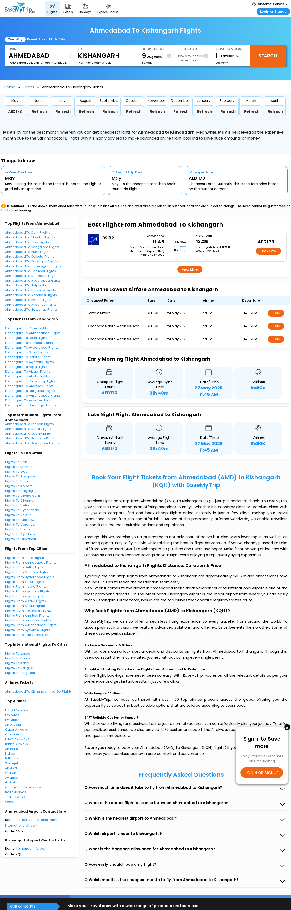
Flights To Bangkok (20, 668)
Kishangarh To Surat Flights (26, 352)
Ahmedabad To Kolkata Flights (29, 256)
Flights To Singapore (21, 672)
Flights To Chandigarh (22, 495)
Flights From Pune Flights (24, 557)
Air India (11, 748)
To (80, 49)
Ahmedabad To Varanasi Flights (31, 295)
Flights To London (18, 653)
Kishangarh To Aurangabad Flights (33, 395)
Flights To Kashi (17, 663)
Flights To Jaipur (18, 515)
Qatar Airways (16, 729)
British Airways (16, 744)
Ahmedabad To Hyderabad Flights (33, 280)
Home (9, 86)
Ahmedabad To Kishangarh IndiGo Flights (38, 691)
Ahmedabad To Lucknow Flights (30, 290)
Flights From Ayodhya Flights (27, 630)
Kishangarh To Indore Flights (28, 357)
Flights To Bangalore (21, 476)
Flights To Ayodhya (20, 534)
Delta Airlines (15, 792)
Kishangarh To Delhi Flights (26, 338)
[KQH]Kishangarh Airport (94, 62)
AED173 (15, 111)
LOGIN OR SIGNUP (262, 772)
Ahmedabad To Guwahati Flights (31, 309)
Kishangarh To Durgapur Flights (30, 390)
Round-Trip (36, 39)
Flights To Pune (17, 481)
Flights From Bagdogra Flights (28, 634)
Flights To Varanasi (20, 524)
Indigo (10, 753)
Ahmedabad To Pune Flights (28, 251)
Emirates (12, 715)
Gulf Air (10, 772)
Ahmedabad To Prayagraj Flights (31, 261)
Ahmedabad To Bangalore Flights (32, 247)
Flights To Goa (16, 471)
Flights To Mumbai (19, 467)
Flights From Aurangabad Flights (31, 625)
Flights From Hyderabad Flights (29, 577)
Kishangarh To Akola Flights (27, 376)
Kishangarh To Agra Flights (26, 366)
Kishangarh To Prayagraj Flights (30, 381)
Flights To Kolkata (19, 486)
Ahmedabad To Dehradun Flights (31, 276)
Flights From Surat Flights (24, 581)
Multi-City (57, 39)
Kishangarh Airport (31, 848)
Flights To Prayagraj (21, 491)
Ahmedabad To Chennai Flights (30, 271)
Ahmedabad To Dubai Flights (28, 428)
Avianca (11, 777)
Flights (28, 86)
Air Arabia (13, 724)
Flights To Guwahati (20, 539)
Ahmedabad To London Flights (29, 424)
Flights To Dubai (17, 658)
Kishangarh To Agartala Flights (29, 362)
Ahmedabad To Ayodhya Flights (31, 304)
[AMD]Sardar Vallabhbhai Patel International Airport (38, 62)
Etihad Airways (17, 710)
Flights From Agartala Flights (27, 591)
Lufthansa (12, 758)
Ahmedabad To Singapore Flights (32, 443)
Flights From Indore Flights (25, 586)
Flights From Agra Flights (24, 596)
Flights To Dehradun (21, 505)
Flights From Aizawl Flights (25, 601)
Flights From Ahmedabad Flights (31, 562)
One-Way (15, 39)
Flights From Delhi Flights (24, 567)
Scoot (9, 801)
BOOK (276, 313)
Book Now (268, 251)
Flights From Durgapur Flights (28, 620)
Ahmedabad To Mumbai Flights (30, 237)
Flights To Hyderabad (22, 510)
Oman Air (12, 734)
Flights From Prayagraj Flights (28, 610)
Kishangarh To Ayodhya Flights (29, 400)
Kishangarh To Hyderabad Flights (31, 347)
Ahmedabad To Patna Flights (28, 300)
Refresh (39, 111)
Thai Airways (15, 797)
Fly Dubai (12, 720)
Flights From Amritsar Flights (27, 615)
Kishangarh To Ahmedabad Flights (33, 333)
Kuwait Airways (17, 739)
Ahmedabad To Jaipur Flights (28, 285)
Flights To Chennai (19, 500)
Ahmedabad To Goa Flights (27, 242)
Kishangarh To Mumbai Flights (29, 342)
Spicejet (11, 763)
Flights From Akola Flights (25, 606)
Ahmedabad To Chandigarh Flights (33, 266)
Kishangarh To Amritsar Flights (29, 386)
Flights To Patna (17, 529)
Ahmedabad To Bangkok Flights (30, 438)
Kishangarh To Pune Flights (26, 328)
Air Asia (11, 768)
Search (268, 55)
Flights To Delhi (17, 462)
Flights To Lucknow (20, 519)
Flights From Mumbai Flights (27, 572)
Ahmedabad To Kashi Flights (28, 433)
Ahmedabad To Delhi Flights (27, 232)
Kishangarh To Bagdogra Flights (31, 405)
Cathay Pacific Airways (23, 787)
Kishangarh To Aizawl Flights (27, 371)
